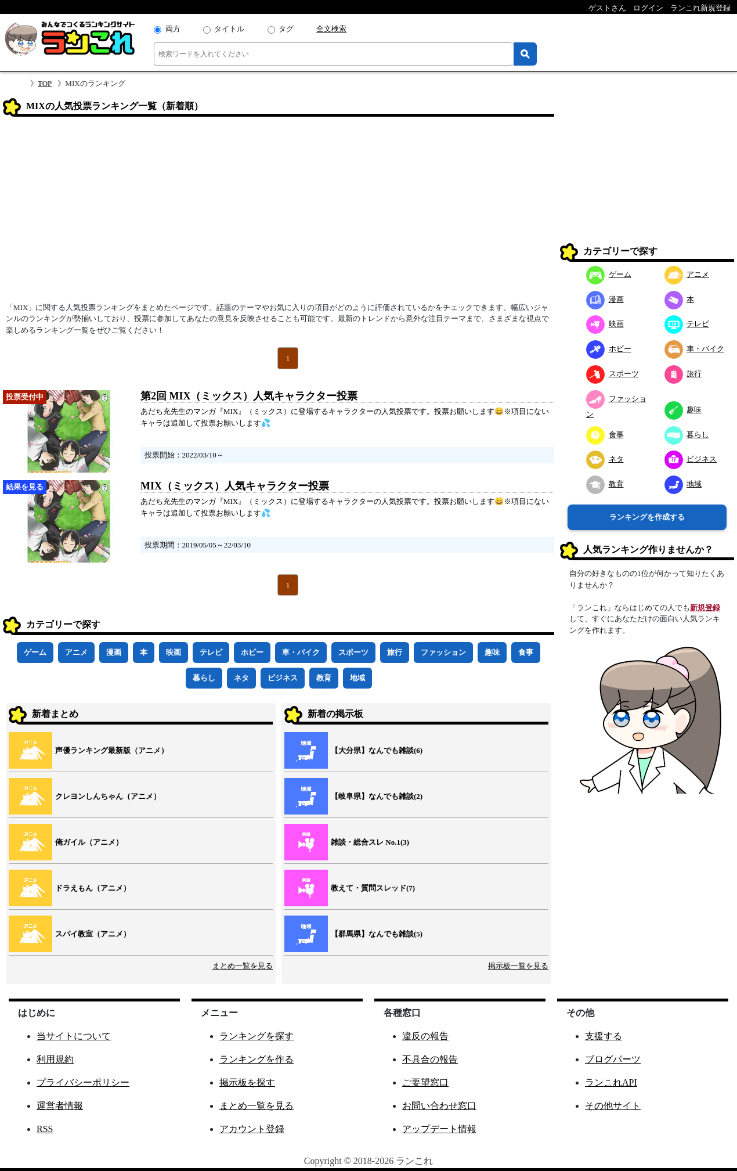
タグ (286, 28)
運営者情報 (60, 1106)
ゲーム (35, 652)
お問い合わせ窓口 (439, 1106)
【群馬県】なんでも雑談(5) (376, 933)
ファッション (443, 652)
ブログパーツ (613, 1059)
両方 (172, 28)
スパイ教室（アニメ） (93, 933)
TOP (45, 83)
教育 (323, 677)
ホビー (252, 652)
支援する (603, 1036)
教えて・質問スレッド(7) (373, 888)
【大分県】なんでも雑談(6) (376, 750)
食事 (525, 652)
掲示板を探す (247, 1082)
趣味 (492, 652)
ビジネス (283, 677)
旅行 (394, 652)
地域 (357, 677)
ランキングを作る (256, 1059)
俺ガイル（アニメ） (89, 842)
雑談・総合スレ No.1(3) (370, 842)
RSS (45, 1129)
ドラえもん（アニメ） (93, 888)
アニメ (76, 652)
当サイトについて (74, 1036)
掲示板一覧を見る (518, 965)
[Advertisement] (278, 213)
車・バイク (301, 652)
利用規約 (55, 1059)
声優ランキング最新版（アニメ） (111, 750)
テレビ (211, 652)
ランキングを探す (256, 1036)
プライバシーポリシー (83, 1082)
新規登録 (705, 607)
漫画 (113, 652)
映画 (173, 652)
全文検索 (331, 28)
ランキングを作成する (647, 517)
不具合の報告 (430, 1059)
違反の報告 (425, 1036)
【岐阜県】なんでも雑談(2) (376, 796)
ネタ (241, 677)
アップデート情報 (439, 1129)
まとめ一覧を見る (242, 965)
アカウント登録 (251, 1129)
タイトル (229, 28)
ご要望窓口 (425, 1082)
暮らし (204, 677)
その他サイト (613, 1106)
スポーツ (353, 652)
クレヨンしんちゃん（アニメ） (108, 796)
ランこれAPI (611, 1082)
